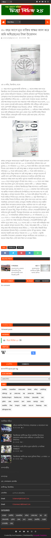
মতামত (29, 401)
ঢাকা (42, 397)
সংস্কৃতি (24, 405)
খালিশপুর (4, 393)
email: (3, 498)
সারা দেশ (31, 405)
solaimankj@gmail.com (21, 498)
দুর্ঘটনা (4, 401)
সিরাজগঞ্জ (38, 405)
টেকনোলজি (35, 397)
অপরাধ (4, 515)
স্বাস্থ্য (45, 405)
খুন (10, 393)
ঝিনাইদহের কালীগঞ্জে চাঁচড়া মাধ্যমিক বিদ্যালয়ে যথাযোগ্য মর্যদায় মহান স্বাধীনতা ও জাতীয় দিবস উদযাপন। (28, 437)
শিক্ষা (11, 405)
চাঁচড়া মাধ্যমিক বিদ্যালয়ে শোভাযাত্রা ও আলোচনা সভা (30, 425)
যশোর (42, 401)
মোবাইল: (4, 493)
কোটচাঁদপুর (43, 389)
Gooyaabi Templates (40, 535)
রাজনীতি (4, 405)
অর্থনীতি (4, 389)
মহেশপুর (35, 401)
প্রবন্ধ (9, 401)
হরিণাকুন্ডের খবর (6, 409)
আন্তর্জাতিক (12, 389)
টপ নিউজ (20, 247)
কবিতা (35, 389)
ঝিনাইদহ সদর (12, 247)
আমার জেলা (21, 389)
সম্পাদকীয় (5, 523)
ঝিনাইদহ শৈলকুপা (6, 397)
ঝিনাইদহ (39, 393)
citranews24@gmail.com (21, 504)
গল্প (24, 393)
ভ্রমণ (23, 401)
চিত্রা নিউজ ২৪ (12, 340)
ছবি (45, 515)
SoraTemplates (17, 535)
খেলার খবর (17, 393)
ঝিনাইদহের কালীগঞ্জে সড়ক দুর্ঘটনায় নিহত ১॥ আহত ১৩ (31, 456)
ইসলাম (29, 389)
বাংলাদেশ (16, 401)
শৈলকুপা (17, 405)
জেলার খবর (31, 393)
